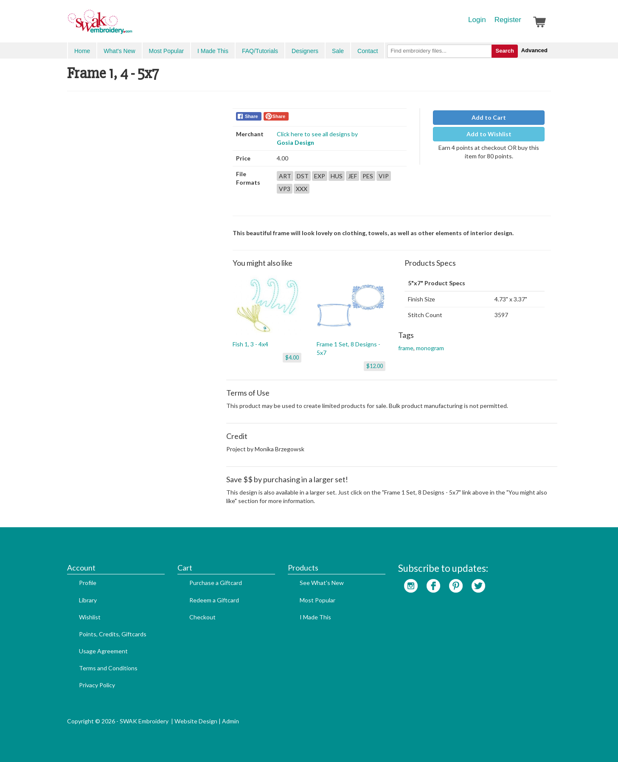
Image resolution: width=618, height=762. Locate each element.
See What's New (322, 582)
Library (88, 600)
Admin (230, 721)
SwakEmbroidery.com (130, 25)
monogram (430, 347)
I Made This (212, 51)
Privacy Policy (97, 685)
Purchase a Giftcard (215, 582)
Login (477, 20)
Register (507, 20)
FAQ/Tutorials (260, 51)
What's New (119, 51)
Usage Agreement (103, 651)
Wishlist (90, 617)
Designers (305, 51)
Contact (367, 51)
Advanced (534, 50)
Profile (87, 582)
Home (82, 51)
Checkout (202, 617)
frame (405, 347)
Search (504, 51)
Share (251, 116)
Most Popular (166, 51)
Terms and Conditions (108, 668)
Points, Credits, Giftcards (112, 634)
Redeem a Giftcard (214, 600)
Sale (338, 51)
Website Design (195, 721)
